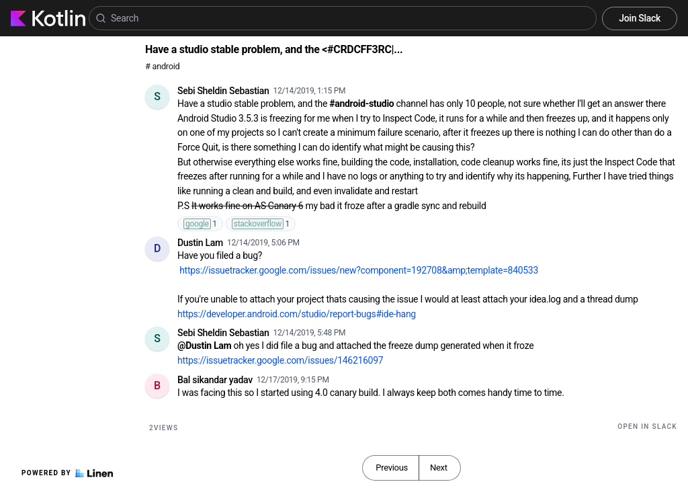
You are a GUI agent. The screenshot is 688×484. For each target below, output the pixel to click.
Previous (392, 467)
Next (438, 467)
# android (162, 66)
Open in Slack (647, 426)
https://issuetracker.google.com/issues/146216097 (280, 360)
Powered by (67, 473)
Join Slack (639, 18)
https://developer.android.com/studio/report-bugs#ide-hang (296, 314)
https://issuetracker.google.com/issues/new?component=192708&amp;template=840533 (358, 270)
